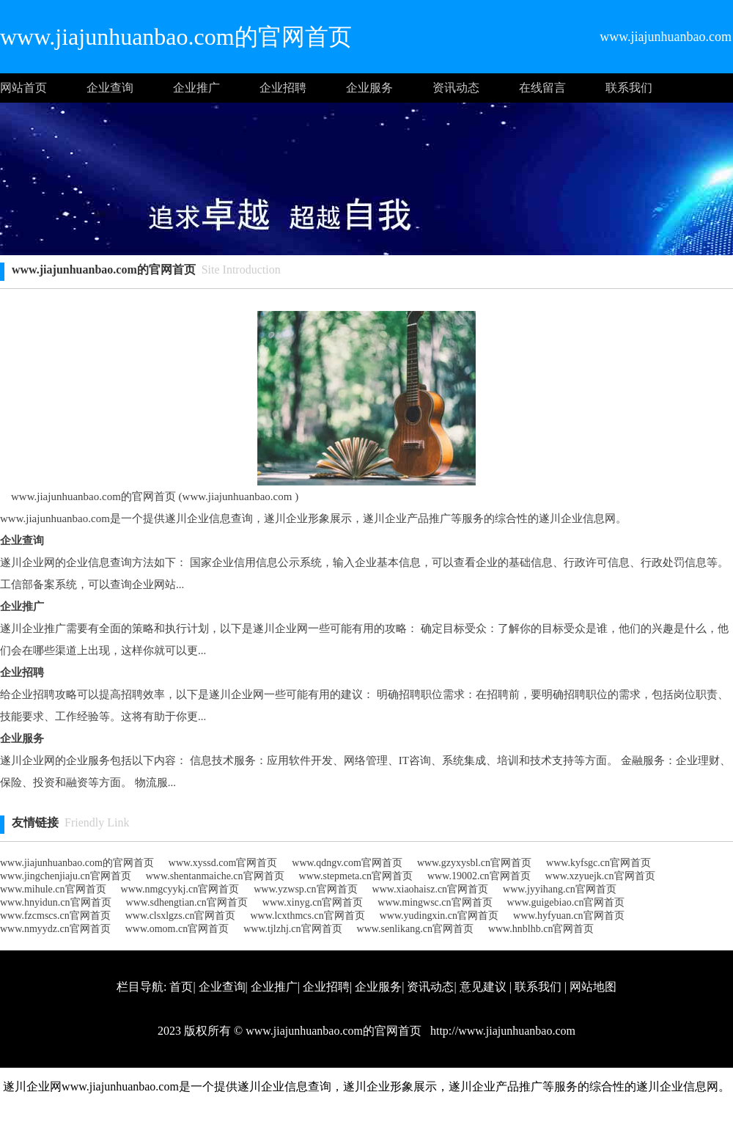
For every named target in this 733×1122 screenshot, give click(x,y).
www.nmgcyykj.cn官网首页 (180, 889)
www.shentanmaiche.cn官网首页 (215, 875)
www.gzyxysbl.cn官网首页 (474, 862)
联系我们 (628, 87)
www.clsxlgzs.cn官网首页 (180, 915)
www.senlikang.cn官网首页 (415, 928)
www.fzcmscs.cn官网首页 (55, 915)
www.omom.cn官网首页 (177, 928)
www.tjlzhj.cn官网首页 (292, 928)
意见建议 (483, 986)
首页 (181, 986)
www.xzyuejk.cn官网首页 (600, 875)
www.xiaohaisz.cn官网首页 (430, 889)
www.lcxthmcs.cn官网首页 (307, 915)
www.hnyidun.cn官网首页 (55, 902)
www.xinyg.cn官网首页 (313, 902)
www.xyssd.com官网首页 (223, 862)
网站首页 (23, 87)
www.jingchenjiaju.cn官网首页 (65, 875)
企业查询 (109, 87)
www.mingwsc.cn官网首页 (434, 902)
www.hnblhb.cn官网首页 (541, 928)
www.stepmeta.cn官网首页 (356, 875)
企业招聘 (282, 87)
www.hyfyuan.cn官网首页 (569, 915)
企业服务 (369, 87)
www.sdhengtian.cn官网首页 (187, 902)
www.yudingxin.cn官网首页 (439, 915)
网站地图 (593, 986)
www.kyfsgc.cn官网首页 (598, 862)
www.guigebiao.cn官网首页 (566, 902)
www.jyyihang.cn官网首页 (559, 889)
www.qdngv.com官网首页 (347, 862)
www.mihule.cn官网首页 (53, 889)
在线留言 (542, 87)
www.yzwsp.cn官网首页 (305, 889)
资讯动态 (455, 87)
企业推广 (196, 87)
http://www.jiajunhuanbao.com (501, 1030)
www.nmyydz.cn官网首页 (55, 928)
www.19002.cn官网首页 (479, 875)
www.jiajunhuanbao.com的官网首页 (77, 862)
